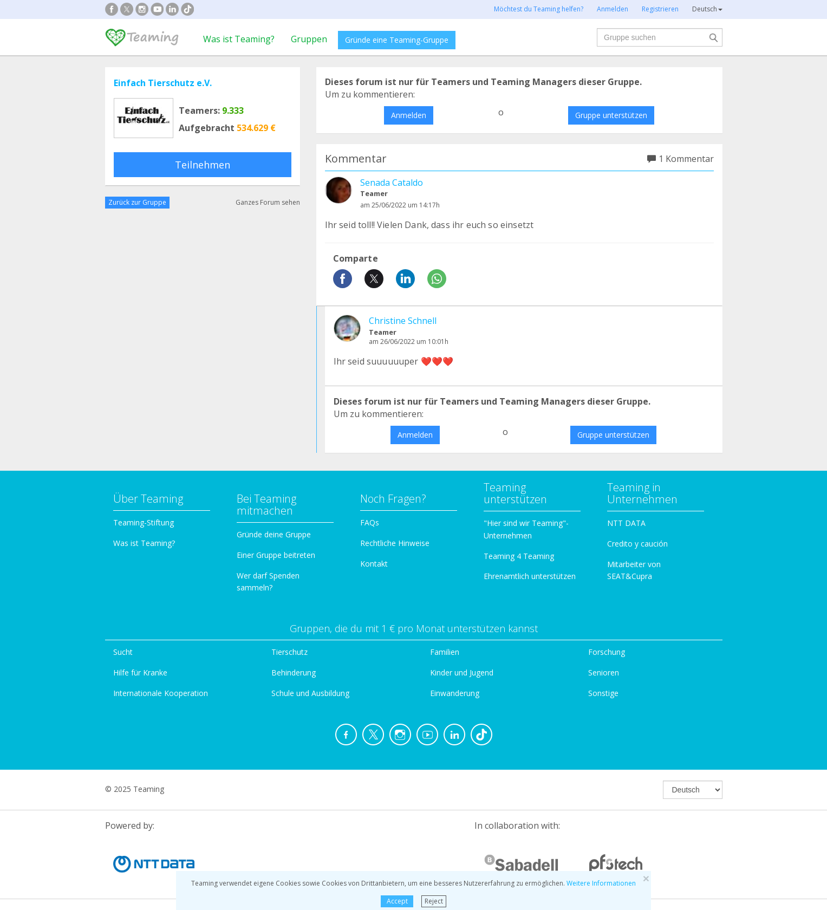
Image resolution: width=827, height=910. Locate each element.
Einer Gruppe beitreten (276, 555)
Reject (434, 901)
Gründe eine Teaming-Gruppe (396, 40)
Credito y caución (637, 543)
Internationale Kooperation (160, 693)
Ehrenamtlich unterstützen (530, 576)
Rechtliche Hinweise (394, 543)
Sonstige (603, 693)
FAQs (369, 522)
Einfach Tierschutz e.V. (163, 83)
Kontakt (374, 563)
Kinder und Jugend (461, 672)
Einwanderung (454, 693)
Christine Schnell (403, 321)
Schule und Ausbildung (310, 693)
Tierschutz (289, 652)
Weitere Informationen (601, 883)
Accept (397, 901)
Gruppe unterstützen (611, 115)
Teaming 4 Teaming (519, 556)
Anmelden (408, 115)
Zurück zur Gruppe (137, 202)
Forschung (606, 652)
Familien (444, 652)
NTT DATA (626, 523)
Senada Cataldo (391, 182)
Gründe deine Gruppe (274, 534)
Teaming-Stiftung (143, 522)
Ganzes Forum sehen (268, 202)
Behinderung (293, 672)
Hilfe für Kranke (140, 672)
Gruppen (309, 39)
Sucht (123, 652)
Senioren (603, 672)
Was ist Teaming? (239, 39)
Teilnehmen (202, 164)
